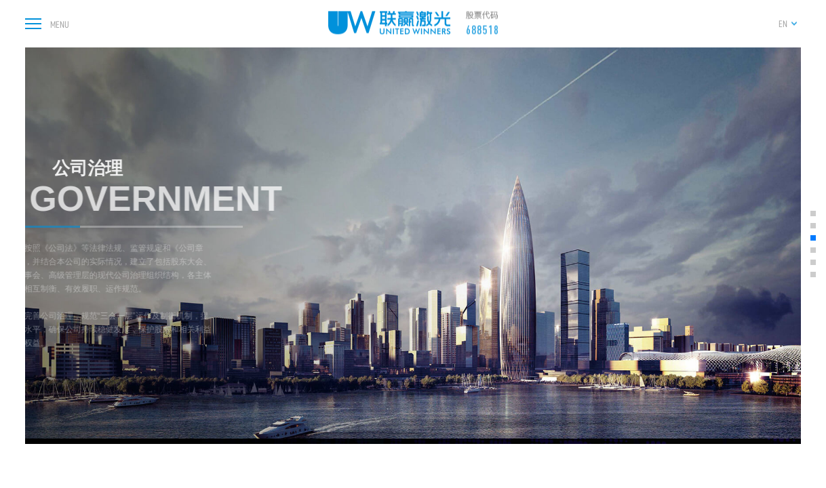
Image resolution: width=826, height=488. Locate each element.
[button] (813, 213)
